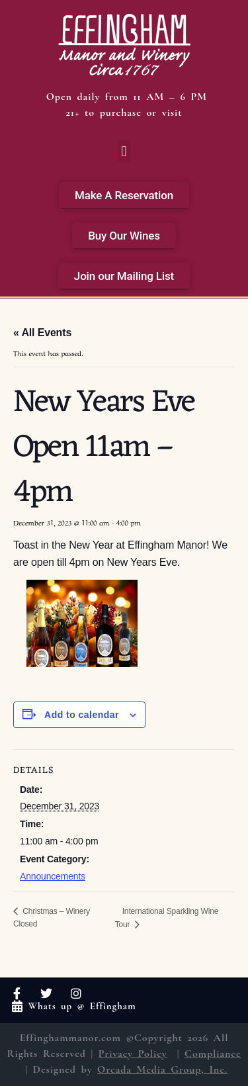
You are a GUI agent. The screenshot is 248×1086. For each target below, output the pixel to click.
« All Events (42, 332)
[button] (124, 151)
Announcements (52, 876)
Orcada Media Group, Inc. (162, 1069)
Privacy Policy (133, 1053)
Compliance (213, 1053)
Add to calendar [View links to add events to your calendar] (81, 714)
